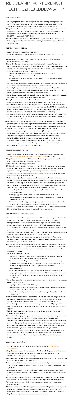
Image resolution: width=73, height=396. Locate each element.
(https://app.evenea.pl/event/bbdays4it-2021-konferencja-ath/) (27, 156)
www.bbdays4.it (53, 346)
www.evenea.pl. (31, 356)
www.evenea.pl (12, 349)
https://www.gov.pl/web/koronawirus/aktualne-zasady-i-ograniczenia (29, 85)
